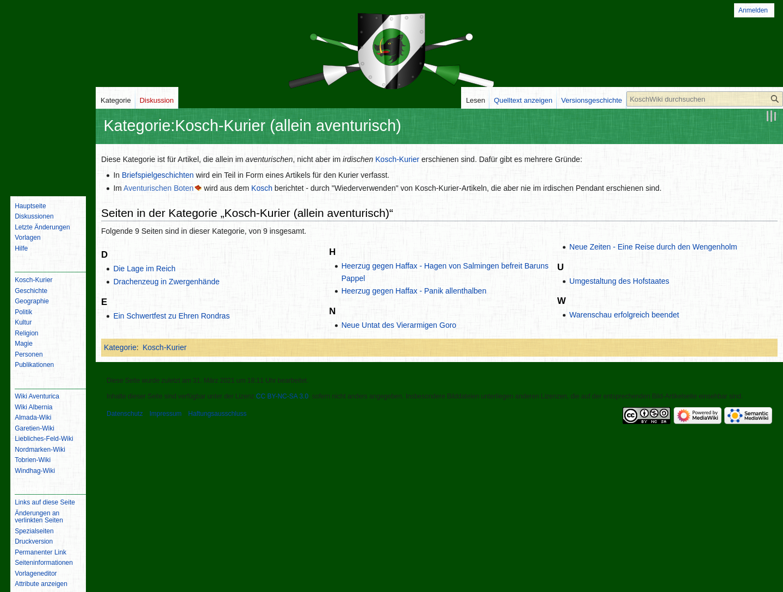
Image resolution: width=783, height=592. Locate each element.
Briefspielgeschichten (158, 175)
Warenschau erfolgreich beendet (624, 314)
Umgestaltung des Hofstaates (619, 281)
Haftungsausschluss (217, 413)
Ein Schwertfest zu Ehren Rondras (171, 315)
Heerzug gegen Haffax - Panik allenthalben (414, 290)
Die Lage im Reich (144, 268)
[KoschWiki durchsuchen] (704, 99)
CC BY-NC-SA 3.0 (282, 396)
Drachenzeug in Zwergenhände (166, 281)
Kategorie (120, 347)
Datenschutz (125, 413)
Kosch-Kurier (397, 159)
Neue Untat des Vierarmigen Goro (398, 325)
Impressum (166, 413)
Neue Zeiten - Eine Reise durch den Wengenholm (653, 246)
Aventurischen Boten (158, 188)
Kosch (261, 188)
